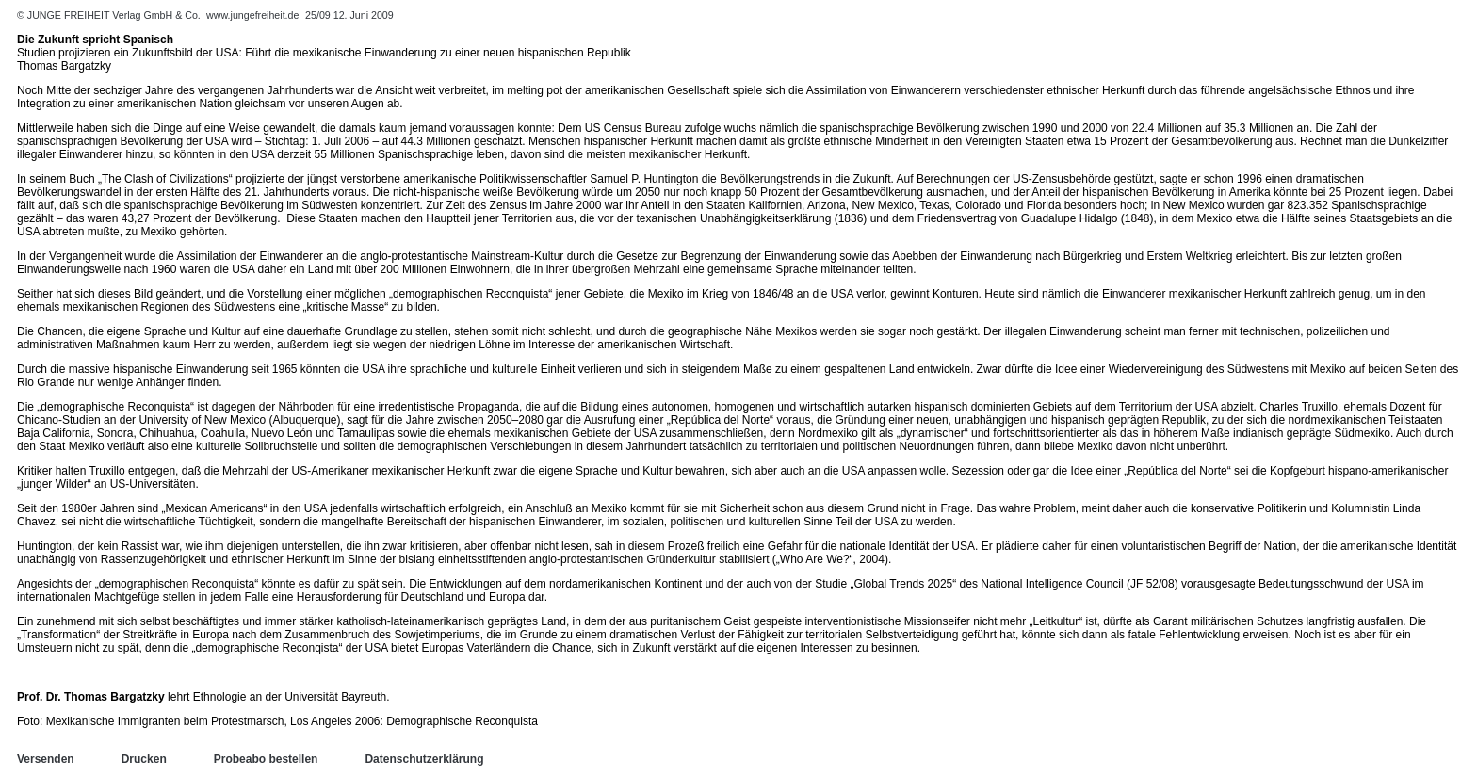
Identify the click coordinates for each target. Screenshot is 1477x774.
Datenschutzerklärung (424, 759)
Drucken (144, 759)
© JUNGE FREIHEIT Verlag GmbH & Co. (110, 15)
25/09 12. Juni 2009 (349, 15)
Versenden (45, 759)
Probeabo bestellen (266, 759)
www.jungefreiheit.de (252, 15)
